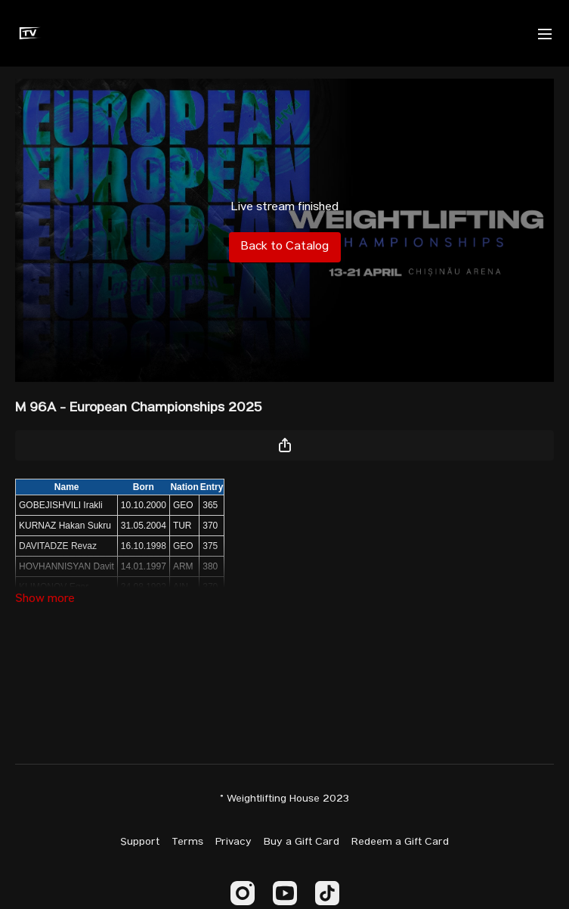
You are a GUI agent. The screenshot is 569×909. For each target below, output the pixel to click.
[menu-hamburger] (545, 32)
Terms (187, 842)
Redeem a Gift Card (400, 842)
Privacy (233, 842)
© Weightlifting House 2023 (284, 799)
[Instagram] (242, 893)
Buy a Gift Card (301, 842)
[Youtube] (285, 893)
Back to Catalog (285, 247)
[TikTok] (327, 893)
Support (139, 842)
